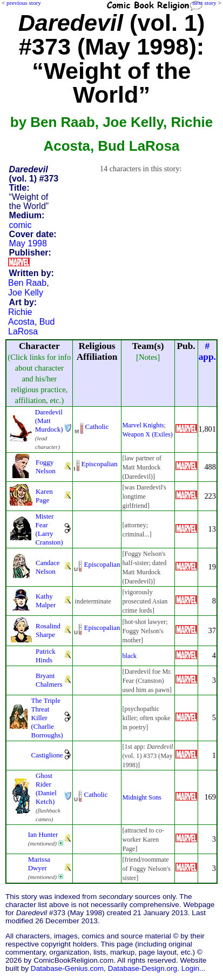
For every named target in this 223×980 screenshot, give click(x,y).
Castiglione (47, 755)
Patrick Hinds (46, 655)
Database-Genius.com (67, 968)
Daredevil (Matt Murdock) (49, 420)
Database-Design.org (142, 968)
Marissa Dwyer (39, 863)
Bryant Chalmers (49, 680)
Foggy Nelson (46, 466)
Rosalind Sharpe (48, 630)
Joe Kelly (25, 292)
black (129, 656)
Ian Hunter (43, 834)
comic (20, 225)
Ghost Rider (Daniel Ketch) (46, 788)
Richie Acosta (21, 316)
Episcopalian (100, 464)
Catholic (97, 426)
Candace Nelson (48, 567)
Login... (193, 968)
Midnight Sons (141, 797)
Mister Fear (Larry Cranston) (49, 529)
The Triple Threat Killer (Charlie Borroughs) (47, 717)
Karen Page (44, 495)
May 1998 (28, 243)
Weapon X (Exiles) (147, 434)
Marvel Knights (143, 425)
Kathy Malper (46, 600)
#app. (207, 351)
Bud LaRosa (31, 326)
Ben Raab (27, 282)
